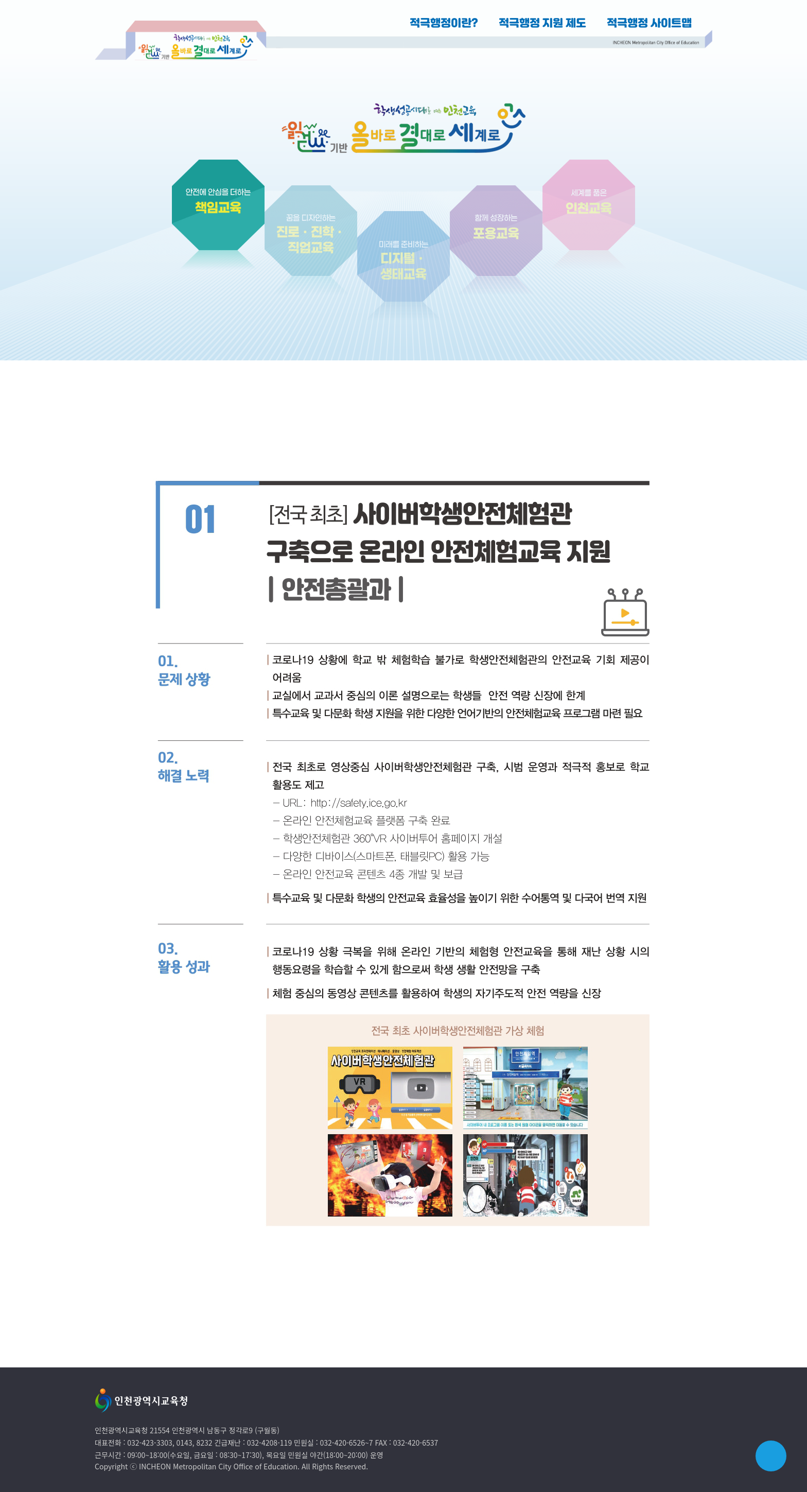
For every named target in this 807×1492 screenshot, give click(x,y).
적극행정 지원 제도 (542, 23)
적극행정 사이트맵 (649, 23)
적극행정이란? (444, 23)
